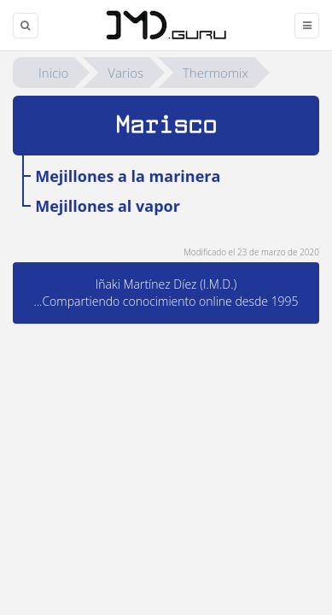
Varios (125, 72)
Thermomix (215, 72)
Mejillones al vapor (107, 206)
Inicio (53, 72)
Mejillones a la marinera (127, 176)
